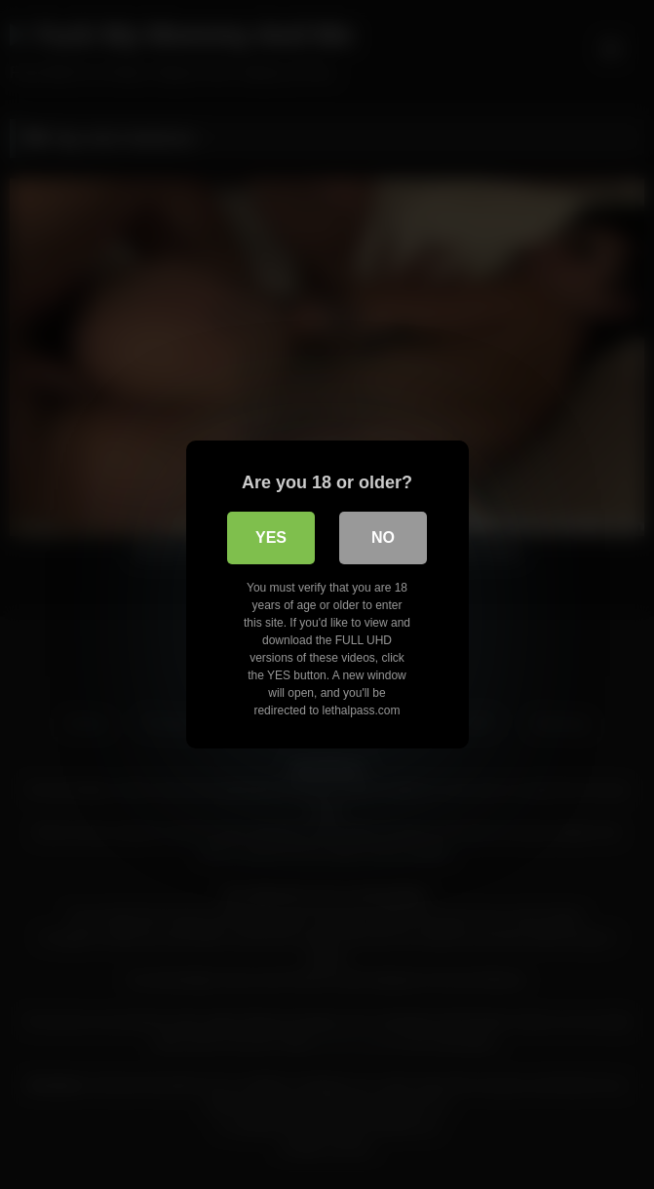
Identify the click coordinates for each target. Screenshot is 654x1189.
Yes (271, 537)
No (383, 537)
